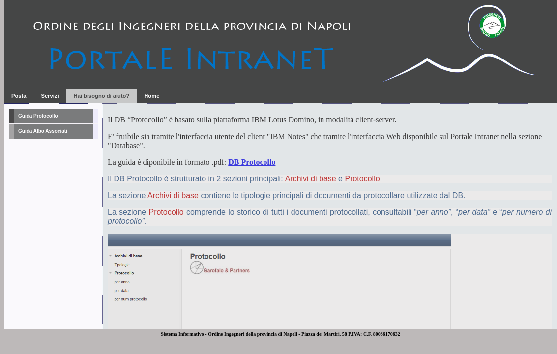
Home (151, 96)
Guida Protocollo (38, 115)
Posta (18, 96)
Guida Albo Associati (42, 131)
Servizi (50, 96)
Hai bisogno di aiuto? (102, 96)
